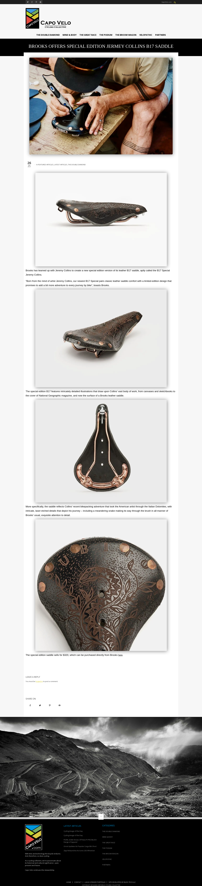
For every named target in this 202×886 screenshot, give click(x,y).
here (120, 655)
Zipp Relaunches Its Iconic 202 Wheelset (79, 850)
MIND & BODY (70, 35)
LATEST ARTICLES (60, 164)
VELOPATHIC (145, 35)
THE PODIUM (105, 35)
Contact (78, 882)
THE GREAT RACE (87, 35)
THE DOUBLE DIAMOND (48, 35)
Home (68, 882)
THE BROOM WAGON (125, 35)
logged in (39, 681)
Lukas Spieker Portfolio (95, 882)
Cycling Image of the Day (73, 831)
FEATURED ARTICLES (45, 164)
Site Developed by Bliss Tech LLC (122, 882)
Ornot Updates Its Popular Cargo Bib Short (80, 846)
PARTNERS (160, 35)
